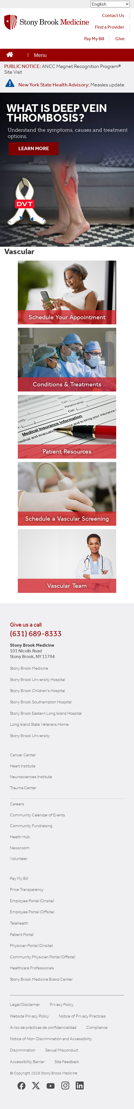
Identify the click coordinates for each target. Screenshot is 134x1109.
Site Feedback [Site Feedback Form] (67, 1061)
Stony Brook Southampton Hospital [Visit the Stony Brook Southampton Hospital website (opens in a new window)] (41, 701)
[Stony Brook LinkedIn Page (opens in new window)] (80, 1085)
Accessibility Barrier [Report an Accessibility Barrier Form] (27, 1061)
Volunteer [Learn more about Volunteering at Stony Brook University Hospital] (18, 858)
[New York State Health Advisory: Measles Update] (71, 85)
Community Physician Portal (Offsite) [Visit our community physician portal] (42, 956)
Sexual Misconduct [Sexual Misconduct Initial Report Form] (61, 1050)
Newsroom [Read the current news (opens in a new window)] (19, 847)
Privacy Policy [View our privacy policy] (62, 1004)
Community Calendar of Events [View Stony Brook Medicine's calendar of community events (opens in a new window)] (37, 815)
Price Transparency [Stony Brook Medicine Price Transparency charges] (27, 889)
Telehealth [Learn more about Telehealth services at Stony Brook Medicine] (19, 923)
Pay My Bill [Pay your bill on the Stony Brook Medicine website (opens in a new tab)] (94, 38)
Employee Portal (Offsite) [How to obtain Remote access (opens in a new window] (32, 911)
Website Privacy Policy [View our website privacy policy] (29, 1016)
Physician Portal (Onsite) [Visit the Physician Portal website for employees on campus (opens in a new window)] (31, 945)
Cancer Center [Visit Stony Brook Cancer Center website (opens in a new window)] (23, 754)
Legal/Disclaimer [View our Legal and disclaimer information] (25, 1004)
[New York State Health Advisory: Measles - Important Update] (9, 83)
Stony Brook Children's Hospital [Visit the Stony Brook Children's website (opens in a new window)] (37, 690)
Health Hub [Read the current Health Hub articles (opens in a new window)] (20, 836)
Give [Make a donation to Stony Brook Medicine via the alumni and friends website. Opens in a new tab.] (120, 38)
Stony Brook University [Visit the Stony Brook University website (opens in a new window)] (30, 735)
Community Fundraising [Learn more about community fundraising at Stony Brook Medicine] (31, 825)
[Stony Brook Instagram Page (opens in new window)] (65, 1085)
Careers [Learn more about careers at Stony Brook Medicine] (17, 803)
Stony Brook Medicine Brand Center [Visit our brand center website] (41, 979)
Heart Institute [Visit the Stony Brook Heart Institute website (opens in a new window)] (22, 766)
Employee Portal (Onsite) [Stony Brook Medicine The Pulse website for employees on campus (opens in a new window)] (32, 900)
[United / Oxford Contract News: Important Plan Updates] (62, 69)
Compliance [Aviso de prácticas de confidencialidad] (96, 1027)
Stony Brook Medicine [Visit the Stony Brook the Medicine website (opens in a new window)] (29, 668)
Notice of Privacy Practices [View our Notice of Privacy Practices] (82, 1016)
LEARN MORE (33, 149)
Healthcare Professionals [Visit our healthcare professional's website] (32, 967)
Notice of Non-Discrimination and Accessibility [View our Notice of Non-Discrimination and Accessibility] (51, 1038)
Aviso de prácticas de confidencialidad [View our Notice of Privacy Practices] (43, 1027)
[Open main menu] (36, 55)
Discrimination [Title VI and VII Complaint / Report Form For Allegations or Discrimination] (22, 1050)
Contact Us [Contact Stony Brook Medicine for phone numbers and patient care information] (113, 15)
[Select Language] (110, 4)
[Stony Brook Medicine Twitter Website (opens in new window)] (50, 1085)
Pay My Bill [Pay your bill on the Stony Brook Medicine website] (19, 878)
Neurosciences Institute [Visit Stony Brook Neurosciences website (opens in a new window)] (31, 776)
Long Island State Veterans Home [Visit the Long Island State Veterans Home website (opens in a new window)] (39, 724)
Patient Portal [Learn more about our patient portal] (21, 934)
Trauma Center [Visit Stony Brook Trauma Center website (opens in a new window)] (23, 787)
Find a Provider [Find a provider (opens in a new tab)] (109, 27)
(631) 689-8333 (36, 633)
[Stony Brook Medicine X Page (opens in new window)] (36, 1085)
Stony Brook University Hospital (37, 679)
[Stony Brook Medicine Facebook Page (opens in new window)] (21, 1085)
